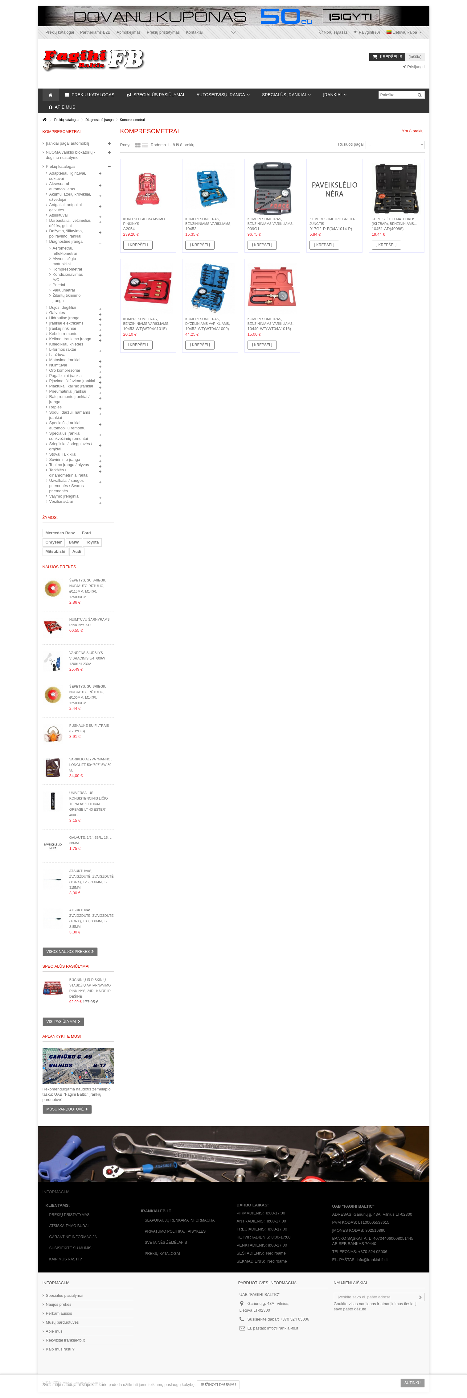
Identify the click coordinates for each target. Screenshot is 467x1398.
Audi (76, 551)
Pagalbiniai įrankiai (66, 375)
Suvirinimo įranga (64, 459)
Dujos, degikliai (62, 307)
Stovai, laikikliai (62, 454)
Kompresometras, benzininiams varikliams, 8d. (208, 223)
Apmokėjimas (129, 32)
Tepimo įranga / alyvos (69, 464)
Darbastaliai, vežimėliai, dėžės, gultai (70, 223)
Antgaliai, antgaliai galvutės (65, 207)
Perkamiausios (59, 1313)
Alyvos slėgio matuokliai (64, 261)
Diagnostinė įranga (66, 241)
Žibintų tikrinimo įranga (67, 298)
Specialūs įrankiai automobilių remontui (68, 425)
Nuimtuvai (58, 365)
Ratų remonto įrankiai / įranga (69, 399)
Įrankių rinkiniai (62, 328)
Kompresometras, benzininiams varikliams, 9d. (271, 223)
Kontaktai (194, 32)
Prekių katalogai (60, 32)
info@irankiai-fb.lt (282, 1328)
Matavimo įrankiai (64, 360)
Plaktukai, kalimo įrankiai (71, 386)
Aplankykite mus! (62, 1036)
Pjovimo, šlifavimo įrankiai (72, 380)
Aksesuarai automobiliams (62, 186)
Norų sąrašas (333, 32)
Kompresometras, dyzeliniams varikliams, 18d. (207, 323)
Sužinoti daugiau (218, 1385)
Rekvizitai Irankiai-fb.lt (65, 1340)
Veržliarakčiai (61, 501)
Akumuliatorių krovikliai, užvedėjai (70, 197)
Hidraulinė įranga (64, 318)
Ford (86, 533)
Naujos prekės (59, 567)
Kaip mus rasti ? (65, 1259)
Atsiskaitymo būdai (69, 1226)
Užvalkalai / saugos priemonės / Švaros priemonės (66, 485)
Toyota (92, 542)
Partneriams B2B (95, 32)
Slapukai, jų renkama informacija (180, 1220)
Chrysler (54, 542)
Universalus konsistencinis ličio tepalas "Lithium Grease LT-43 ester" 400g (88, 804)
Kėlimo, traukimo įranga (70, 339)
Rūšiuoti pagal (350, 144)
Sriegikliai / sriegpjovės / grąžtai (70, 446)
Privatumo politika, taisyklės (175, 1231)
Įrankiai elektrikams (66, 323)
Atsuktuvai (58, 215)
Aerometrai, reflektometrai (65, 251)
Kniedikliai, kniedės (66, 344)
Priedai (59, 285)
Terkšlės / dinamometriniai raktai (68, 473)
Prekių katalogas (61, 166)
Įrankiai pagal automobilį (67, 143)
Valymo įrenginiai (64, 496)
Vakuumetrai (64, 290)
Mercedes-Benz (60, 533)
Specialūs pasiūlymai (66, 966)
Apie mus (54, 1331)
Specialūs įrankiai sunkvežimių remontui (68, 436)
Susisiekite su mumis (70, 1248)
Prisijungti (414, 66)
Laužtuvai (58, 354)
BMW (74, 542)
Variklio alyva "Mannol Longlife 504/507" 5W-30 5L (90, 764)
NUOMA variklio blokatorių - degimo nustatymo (70, 155)
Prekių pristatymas (163, 32)
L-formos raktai (62, 349)
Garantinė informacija (73, 1237)
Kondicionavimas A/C (68, 277)
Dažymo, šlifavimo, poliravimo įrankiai (66, 233)
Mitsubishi (55, 551)
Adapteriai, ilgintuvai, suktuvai (67, 176)
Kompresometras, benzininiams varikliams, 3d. (271, 323)
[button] (223, 95)
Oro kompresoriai (64, 370)
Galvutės (57, 312)
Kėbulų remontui (64, 333)
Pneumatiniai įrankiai (67, 391)
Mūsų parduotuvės (62, 1322)
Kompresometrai (67, 269)
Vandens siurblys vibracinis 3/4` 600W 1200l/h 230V (87, 658)
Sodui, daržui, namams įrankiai (69, 415)
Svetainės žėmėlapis (166, 1242)
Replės (55, 407)
